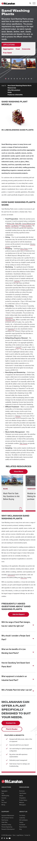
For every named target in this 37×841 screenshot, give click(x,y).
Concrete (26, 49)
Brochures (22, 791)
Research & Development (8, 829)
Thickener (18, 416)
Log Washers (15, 226)
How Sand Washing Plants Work (19, 85)
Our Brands (22, 825)
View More (18, 472)
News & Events (23, 827)
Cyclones (17, 281)
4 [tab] (14, 79)
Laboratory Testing (6, 825)
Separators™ (11, 329)
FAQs (10, 92)
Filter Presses (23, 443)
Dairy (3, 800)
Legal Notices (20, 835)
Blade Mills (18, 223)
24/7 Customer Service (7, 818)
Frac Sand (7, 53)
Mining (3, 805)
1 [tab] (6, 79)
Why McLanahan (14, 90)
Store (14, 835)
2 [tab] (9, 79)
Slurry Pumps (24, 249)
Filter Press (24, 577)
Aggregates (8, 49)
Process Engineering (7, 827)
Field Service (5, 820)
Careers (21, 822)
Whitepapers (22, 805)
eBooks (21, 796)
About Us (23, 811)
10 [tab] (31, 79)
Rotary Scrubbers (26, 226)
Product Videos (23, 800)
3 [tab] (11, 79)
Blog (20, 829)
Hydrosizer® (9, 317)
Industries (6, 787)
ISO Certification (23, 820)
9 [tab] (28, 79)
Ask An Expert (19, 614)
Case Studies (22, 793)
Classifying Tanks (10, 320)
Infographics (22, 798)
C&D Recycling (5, 796)
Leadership (22, 818)
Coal (18, 49)
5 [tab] (17, 79)
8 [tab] (26, 79)
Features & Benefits (15, 95)
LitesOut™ (18, 347)
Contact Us (11, 723)
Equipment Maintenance (8, 815)
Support (5, 811)
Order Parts (4, 822)
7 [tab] (23, 79)
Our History (22, 815)
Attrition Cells (10, 223)
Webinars (21, 802)
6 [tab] (20, 79)
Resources (12, 88)
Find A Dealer (12, 729)
